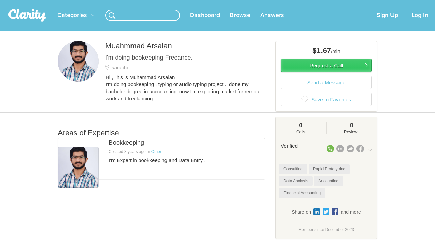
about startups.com (397, 4)
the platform (47, 4)
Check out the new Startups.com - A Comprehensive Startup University (299, 4)
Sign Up (387, 23)
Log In (420, 23)
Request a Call (326, 74)
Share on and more (326, 219)
